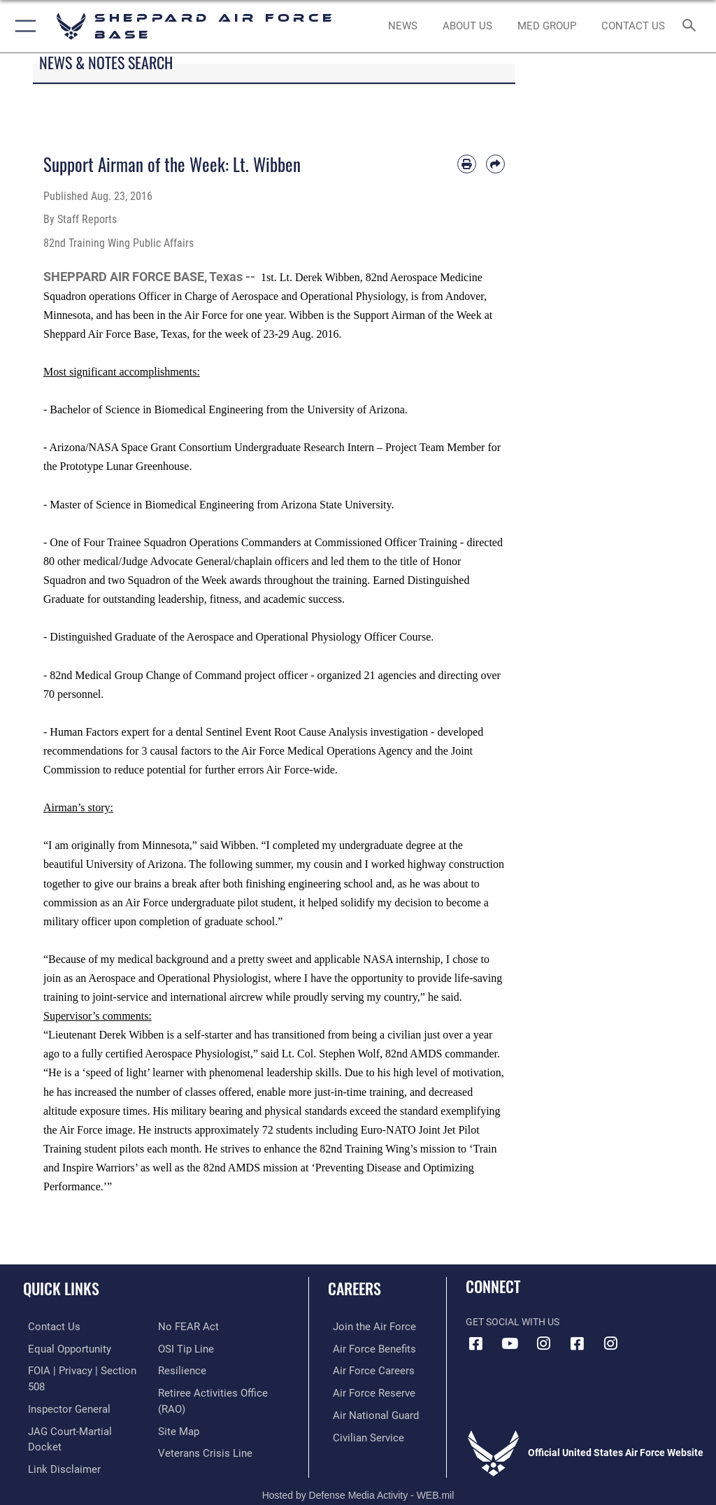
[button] (22, 26)
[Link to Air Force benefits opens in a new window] (366, 1348)
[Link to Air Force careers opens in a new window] (365, 1369)
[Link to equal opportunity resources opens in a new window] (62, 1348)
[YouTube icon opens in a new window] (509, 1343)
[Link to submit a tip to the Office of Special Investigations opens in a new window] (183, 1348)
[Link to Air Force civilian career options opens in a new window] (360, 1433)
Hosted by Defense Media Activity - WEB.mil (358, 1474)
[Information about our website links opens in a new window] (55, 1433)
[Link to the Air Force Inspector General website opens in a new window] (61, 1391)
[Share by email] (495, 164)
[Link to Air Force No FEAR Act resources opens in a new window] (185, 1326)
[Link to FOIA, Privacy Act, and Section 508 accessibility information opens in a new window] (82, 1369)
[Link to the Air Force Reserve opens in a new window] (365, 1391)
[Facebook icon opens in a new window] (476, 1343)
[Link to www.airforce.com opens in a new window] (365, 1326)
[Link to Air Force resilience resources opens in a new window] (179, 1369)
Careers (354, 1288)
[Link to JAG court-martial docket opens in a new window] (78, 1412)
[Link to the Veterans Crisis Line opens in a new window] (200, 1449)
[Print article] (466, 164)
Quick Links (61, 1288)
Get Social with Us (512, 1322)
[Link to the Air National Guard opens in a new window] (368, 1412)
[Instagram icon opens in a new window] (543, 1343)
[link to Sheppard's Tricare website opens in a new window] (546, 26)
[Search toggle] (691, 26)
